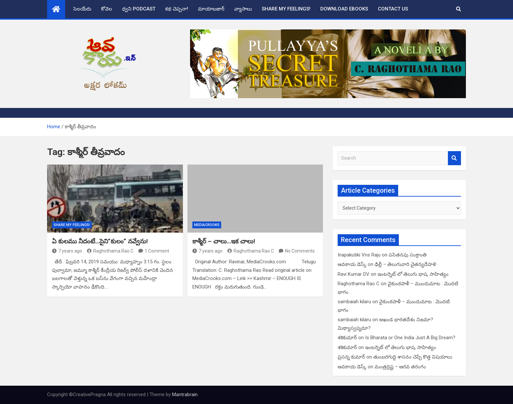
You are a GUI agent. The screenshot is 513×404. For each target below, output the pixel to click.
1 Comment (157, 251)
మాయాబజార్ (211, 9)
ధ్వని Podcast (138, 9)
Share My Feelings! (286, 9)
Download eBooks (344, 9)
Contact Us (393, 9)
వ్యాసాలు (243, 9)
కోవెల (106, 9)
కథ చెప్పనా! (176, 9)
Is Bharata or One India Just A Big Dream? (410, 338)
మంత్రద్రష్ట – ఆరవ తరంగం (400, 367)
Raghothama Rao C (110, 251)
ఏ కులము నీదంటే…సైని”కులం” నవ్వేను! (100, 241)
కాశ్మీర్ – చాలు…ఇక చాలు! (223, 241)
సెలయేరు (82, 9)
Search (454, 158)
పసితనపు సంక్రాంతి (408, 255)
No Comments (300, 251)
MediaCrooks (207, 225)
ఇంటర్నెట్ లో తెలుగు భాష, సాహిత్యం (413, 274)
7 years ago (67, 251)
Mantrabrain (185, 394)
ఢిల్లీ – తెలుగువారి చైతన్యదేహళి (405, 264)
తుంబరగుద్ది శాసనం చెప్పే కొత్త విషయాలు (412, 357)
